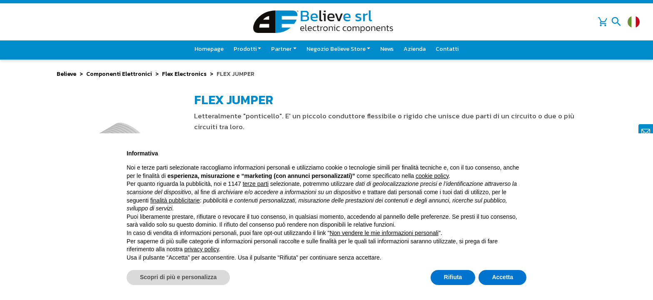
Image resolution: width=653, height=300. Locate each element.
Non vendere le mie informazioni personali (383, 233)
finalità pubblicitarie (175, 200)
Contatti (447, 49)
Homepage (209, 49)
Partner (281, 49)
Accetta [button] (502, 277)
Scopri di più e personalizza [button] (178, 277)
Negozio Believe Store (336, 49)
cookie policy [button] (432, 175)
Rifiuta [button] (453, 277)
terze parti (256, 183)
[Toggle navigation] (616, 22)
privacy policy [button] (201, 249)
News (387, 49)
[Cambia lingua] (633, 22)
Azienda (415, 49)
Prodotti (245, 49)
